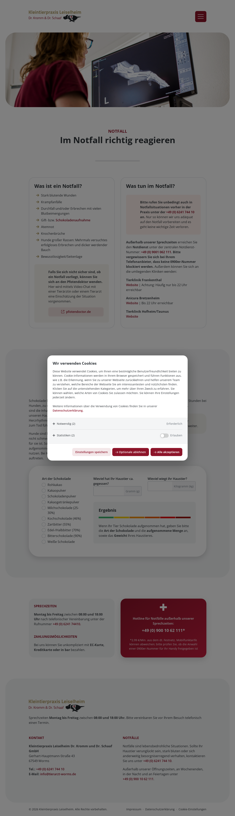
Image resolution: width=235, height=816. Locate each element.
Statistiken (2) (66, 435)
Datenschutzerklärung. (68, 410)
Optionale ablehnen (132, 452)
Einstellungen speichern (91, 452)
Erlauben (176, 435)
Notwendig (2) (66, 424)
